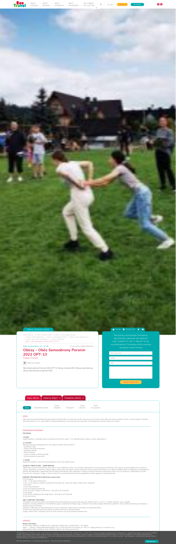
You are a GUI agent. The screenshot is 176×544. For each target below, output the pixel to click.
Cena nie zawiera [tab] (95, 164)
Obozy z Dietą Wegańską (35, 94)
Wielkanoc (93, 437)
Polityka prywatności (23, 541)
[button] (96, 8)
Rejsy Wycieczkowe (64, 434)
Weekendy (93, 434)
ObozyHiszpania (34, 4)
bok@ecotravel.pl (150, 507)
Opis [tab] (27, 165)
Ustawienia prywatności (41, 541)
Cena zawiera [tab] (82, 164)
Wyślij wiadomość (131, 139)
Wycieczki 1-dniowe (96, 440)
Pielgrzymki (29, 434)
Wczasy (27, 442)
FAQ (73, 529)
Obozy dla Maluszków (65, 428)
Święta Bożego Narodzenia (66, 440)
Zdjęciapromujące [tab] (24, 318)
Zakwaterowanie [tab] (41, 165)
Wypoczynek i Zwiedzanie (131, 428)
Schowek (137, 4)
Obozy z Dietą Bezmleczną (79, 94)
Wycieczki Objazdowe (130, 425)
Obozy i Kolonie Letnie (44, 92)
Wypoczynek (126, 437)
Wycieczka (126, 434)
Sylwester (60, 437)
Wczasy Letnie (95, 428)
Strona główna (28, 92)
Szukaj (122, 4)
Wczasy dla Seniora (96, 425)
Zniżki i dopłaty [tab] (56, 164)
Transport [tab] (70, 165)
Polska (26, 115)
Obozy (27, 425)
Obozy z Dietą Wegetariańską (65, 92)
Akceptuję (151, 541)
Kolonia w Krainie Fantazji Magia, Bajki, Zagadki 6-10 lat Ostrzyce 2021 (63, 368)
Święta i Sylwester (63, 442)
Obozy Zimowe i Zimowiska (34, 431)
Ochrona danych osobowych (60, 541)
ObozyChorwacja (59, 4)
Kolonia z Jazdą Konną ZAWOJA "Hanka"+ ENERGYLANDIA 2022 (133, 368)
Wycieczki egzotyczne (97, 442)
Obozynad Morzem (73, 4)
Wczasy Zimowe (95, 431)
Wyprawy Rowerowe (129, 431)
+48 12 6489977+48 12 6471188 (88, 4)
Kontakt (56, 529)
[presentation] (150, 336)
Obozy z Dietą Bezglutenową (57, 94)
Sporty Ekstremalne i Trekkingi (35, 440)
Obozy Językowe (63, 431)
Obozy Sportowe (58, 96)
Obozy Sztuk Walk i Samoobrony (38, 96)
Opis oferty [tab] (33, 155)
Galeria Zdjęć (52, 155)
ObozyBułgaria (46, 4)
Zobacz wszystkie (141, 403)
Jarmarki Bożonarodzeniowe (67, 425)
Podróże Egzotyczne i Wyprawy (35, 437)
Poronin (34, 115)
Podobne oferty (74, 155)
